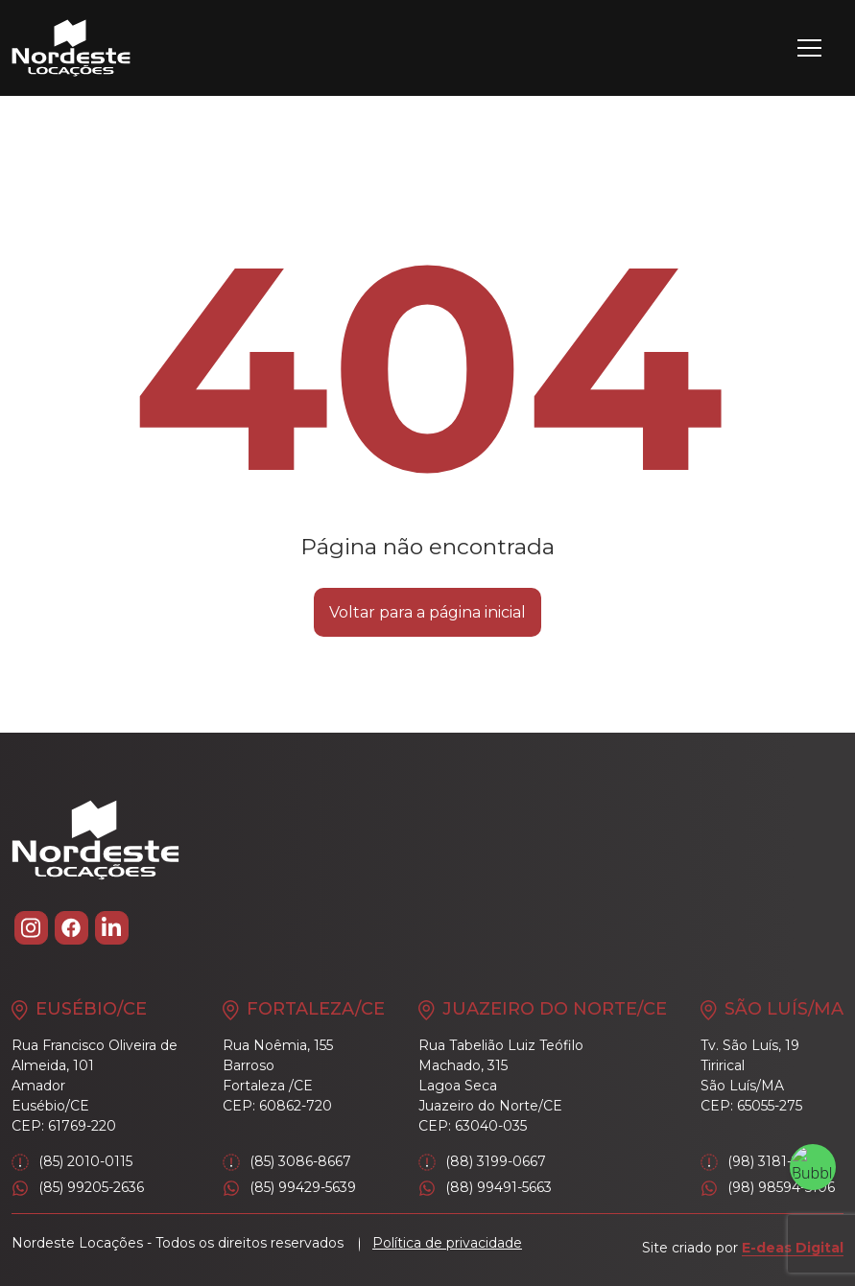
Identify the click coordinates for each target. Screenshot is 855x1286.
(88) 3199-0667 (482, 1162)
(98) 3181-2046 (763, 1162)
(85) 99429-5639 (289, 1188)
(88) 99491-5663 (485, 1188)
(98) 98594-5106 (768, 1188)
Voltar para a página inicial (427, 612)
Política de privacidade (447, 1242)
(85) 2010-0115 (72, 1162)
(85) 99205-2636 (78, 1188)
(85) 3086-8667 (287, 1162)
